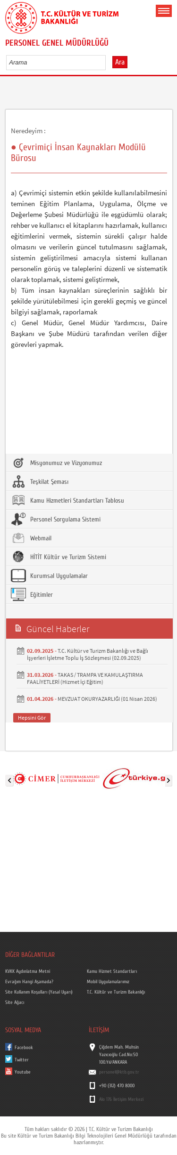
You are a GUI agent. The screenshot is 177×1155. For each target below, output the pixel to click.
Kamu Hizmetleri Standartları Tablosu (67, 500)
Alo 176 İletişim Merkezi (121, 1099)
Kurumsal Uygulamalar (49, 575)
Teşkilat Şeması (39, 481)
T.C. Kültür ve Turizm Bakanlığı (116, 992)
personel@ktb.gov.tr (119, 1072)
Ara (120, 62)
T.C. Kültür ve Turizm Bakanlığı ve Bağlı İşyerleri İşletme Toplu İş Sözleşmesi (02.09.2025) (87, 654)
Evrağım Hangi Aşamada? (29, 982)
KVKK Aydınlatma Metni (27, 971)
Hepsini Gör (32, 717)
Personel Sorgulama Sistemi (56, 519)
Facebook (24, 1048)
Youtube (23, 1072)
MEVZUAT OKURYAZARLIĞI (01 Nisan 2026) (107, 698)
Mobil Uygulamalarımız (108, 982)
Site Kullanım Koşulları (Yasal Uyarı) (39, 992)
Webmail (31, 538)
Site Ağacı (14, 1002)
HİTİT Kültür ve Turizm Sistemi (58, 556)
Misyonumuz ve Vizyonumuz (56, 462)
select (108, 62)
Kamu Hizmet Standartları (112, 971)
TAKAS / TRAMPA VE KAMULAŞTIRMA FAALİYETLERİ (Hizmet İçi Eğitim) (85, 678)
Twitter (22, 1060)
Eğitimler (32, 594)
